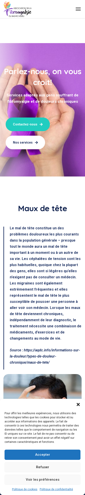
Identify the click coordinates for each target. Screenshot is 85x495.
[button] (78, 404)
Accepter (42, 455)
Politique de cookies (24, 489)
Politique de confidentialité (56, 489)
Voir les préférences (42, 480)
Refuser (42, 467)
